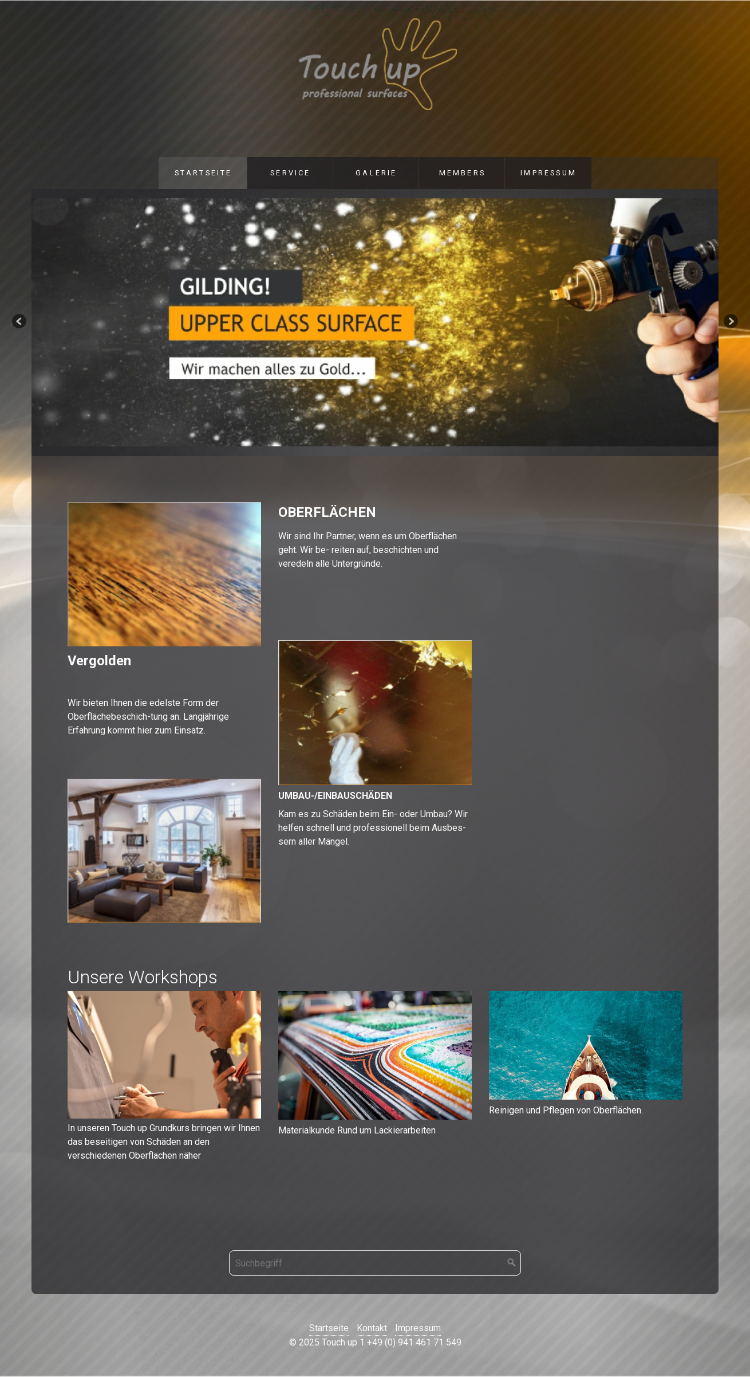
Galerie (376, 172)
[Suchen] (512, 1263)
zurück (20, 322)
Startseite (203, 172)
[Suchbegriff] (375, 1263)
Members (462, 172)
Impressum (548, 172)
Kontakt (372, 1328)
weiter (730, 322)
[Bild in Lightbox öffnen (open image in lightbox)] (164, 1055)
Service (290, 172)
